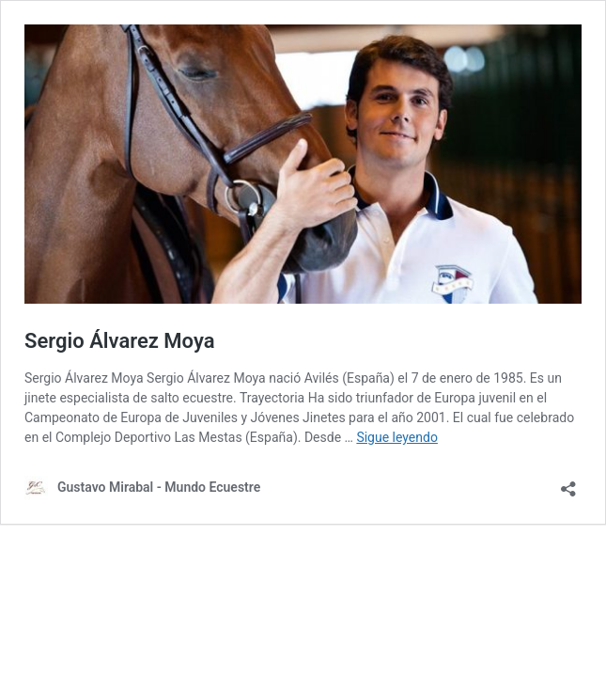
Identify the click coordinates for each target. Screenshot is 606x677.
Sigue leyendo (397, 437)
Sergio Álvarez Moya (119, 341)
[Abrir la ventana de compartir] (568, 482)
